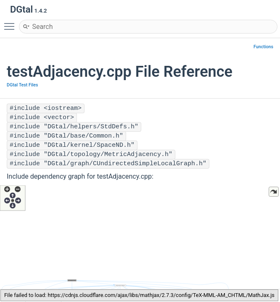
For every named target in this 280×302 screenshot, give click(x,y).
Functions (263, 46)
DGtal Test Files (22, 85)
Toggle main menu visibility (11, 22)
